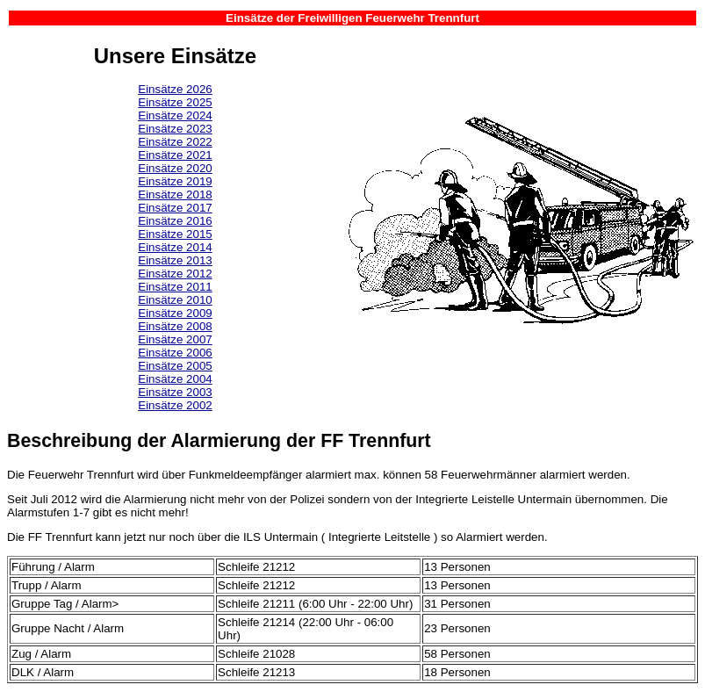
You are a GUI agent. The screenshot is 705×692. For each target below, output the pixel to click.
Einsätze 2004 (175, 379)
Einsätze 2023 (175, 128)
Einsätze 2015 (175, 234)
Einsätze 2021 (175, 155)
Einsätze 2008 (175, 326)
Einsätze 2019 (175, 181)
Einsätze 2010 (175, 299)
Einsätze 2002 (175, 405)
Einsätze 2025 (175, 102)
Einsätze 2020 (175, 168)
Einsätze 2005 (175, 365)
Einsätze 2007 (175, 339)
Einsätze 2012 (175, 273)
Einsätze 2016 (175, 220)
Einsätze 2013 (175, 260)
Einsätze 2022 (175, 141)
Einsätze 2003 (175, 392)
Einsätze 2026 (175, 89)
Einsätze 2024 (175, 115)
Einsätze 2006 (175, 352)
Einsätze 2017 (175, 207)
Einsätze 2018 (175, 194)
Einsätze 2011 (175, 286)
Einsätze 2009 (175, 313)
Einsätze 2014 (175, 247)
